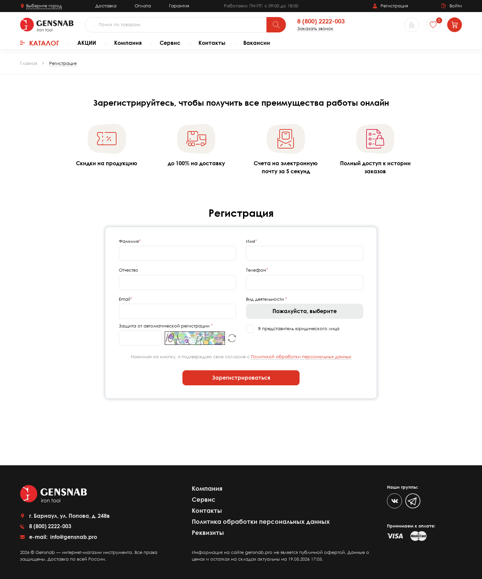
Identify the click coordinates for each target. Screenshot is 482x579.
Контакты (211, 42)
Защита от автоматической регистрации (165, 325)
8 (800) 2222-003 (321, 21)
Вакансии (256, 42)
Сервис (170, 42)
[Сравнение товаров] (411, 24)
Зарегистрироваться (241, 377)
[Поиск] (276, 24)
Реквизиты (208, 532)
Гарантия (179, 5)
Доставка (105, 5)
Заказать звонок (315, 28)
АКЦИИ (86, 42)
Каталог (39, 43)
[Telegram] (412, 500)
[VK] (394, 500)
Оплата (143, 5)
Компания (128, 42)
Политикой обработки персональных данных (301, 356)
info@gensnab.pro (73, 537)
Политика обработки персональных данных (261, 521)
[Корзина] (454, 24)
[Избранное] (433, 24)
